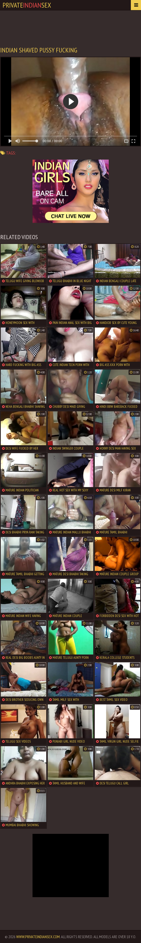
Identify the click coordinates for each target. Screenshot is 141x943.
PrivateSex (27, 5)
